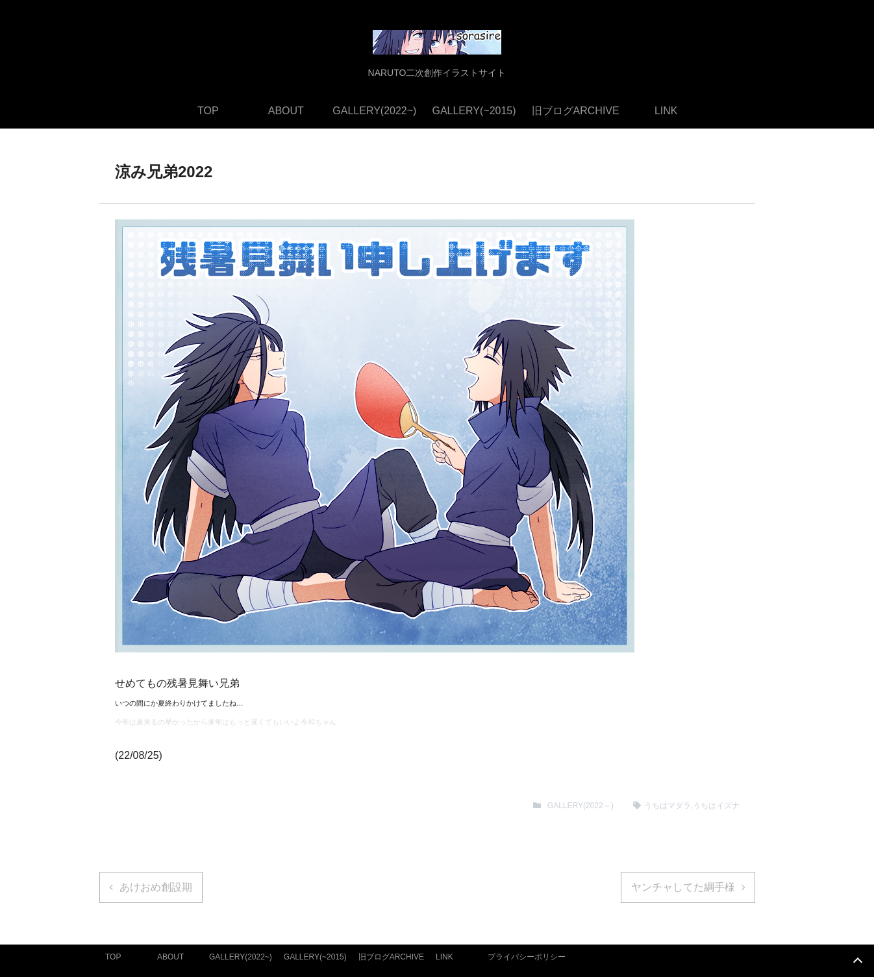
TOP (208, 110)
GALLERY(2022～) (580, 805)
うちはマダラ (667, 805)
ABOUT (286, 110)
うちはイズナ (716, 805)
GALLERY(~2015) (474, 110)
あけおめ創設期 (155, 887)
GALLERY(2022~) (374, 110)
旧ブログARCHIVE (575, 110)
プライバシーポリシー (527, 956)
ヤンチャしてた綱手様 (683, 887)
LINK (666, 110)
